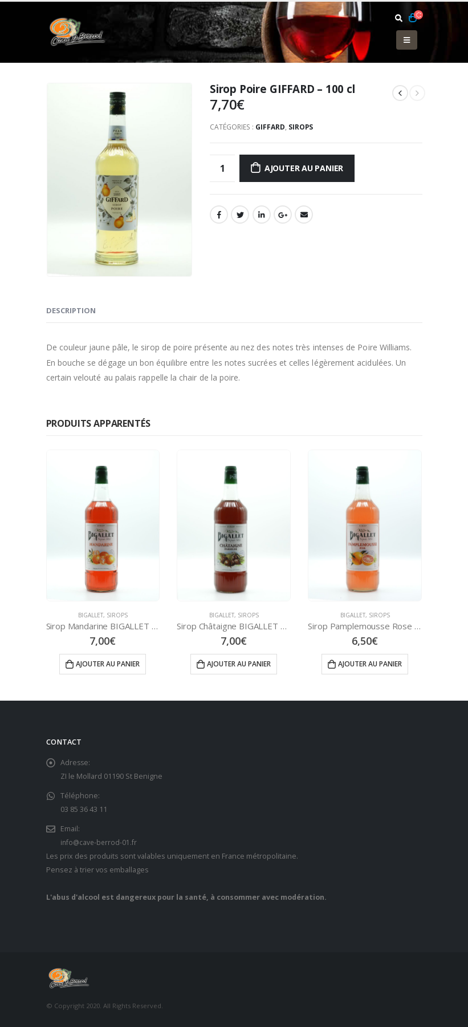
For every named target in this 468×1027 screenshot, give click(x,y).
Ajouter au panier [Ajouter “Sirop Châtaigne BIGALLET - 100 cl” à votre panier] (239, 664)
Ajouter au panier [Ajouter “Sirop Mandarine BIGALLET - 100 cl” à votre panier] (108, 664)
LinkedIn (262, 214)
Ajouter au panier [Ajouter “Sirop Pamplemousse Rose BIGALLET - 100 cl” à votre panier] (370, 664)
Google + (283, 214)
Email (304, 214)
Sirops (300, 127)
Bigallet (90, 615)
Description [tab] (71, 310)
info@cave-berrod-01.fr (99, 842)
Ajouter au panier (303, 168)
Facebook (219, 214)
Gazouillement (240, 214)
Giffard (270, 127)
